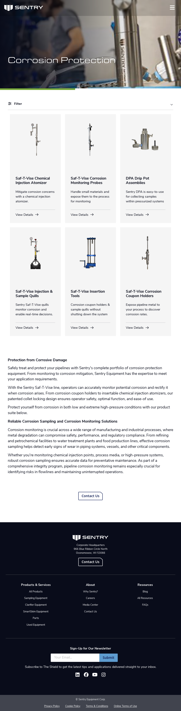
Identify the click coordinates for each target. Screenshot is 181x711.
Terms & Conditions (97, 706)
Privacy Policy (52, 706)
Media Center (90, 605)
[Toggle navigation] (172, 7)
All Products (36, 591)
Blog (145, 591)
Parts (36, 618)
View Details (27, 215)
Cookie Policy (72, 706)
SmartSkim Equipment (35, 611)
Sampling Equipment (35, 598)
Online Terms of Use (125, 706)
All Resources (145, 598)
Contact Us (91, 496)
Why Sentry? (90, 591)
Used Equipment (36, 625)
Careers (90, 598)
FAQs (145, 605)
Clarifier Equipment (36, 605)
